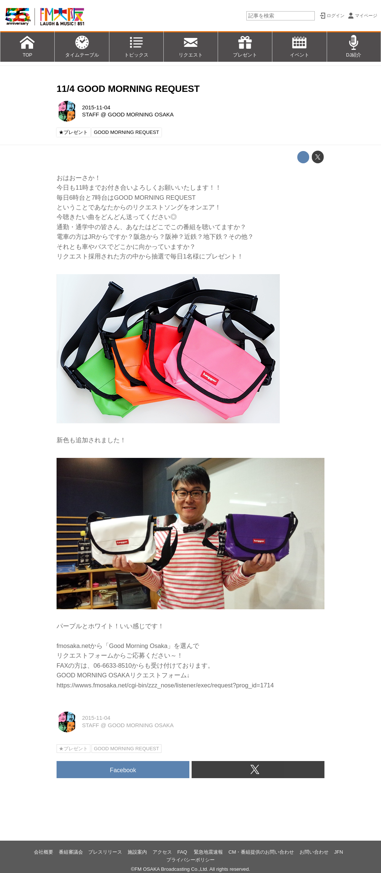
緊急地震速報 (208, 852)
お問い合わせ (314, 852)
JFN (338, 852)
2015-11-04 (96, 107)
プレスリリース (105, 852)
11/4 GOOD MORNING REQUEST (128, 89)
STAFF (90, 115)
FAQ (182, 852)
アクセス (162, 852)
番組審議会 (71, 852)
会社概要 (43, 852)
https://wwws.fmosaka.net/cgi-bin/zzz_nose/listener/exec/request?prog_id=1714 (165, 685)
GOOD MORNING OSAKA (141, 115)
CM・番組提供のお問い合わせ (261, 852)
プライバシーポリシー (190, 860)
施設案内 (137, 852)
